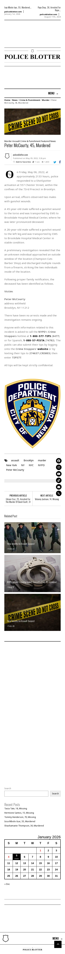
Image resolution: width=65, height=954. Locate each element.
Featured (45, 141)
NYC (31, 465)
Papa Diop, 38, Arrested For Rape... (49, 9)
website (42, 349)
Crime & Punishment (29, 100)
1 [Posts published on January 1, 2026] (40, 850)
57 (33, 340)
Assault (16, 141)
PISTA (40, 340)
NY (22, 465)
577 (41, 336)
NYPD (41, 465)
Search (7, 788)
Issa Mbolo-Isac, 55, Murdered (19, 821)
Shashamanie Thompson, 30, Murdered (24, 825)
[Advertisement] (14, 39)
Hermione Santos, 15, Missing (19, 812)
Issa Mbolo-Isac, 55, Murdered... (17, 7)
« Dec (7, 884)
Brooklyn (29, 460)
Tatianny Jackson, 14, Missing (47, 499)
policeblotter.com (13, 11)
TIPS (48, 336)
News (15, 100)
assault (15, 460)
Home (7, 100)
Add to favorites (23, 162)
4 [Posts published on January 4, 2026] (8, 856)
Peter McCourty (15, 469)
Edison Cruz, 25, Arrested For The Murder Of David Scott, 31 (18, 500)
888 (28, 340)
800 (35, 336)
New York (11, 465)
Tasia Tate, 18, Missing (15, 808)
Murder (45, 100)
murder (42, 460)
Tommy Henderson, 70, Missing (20, 817)
